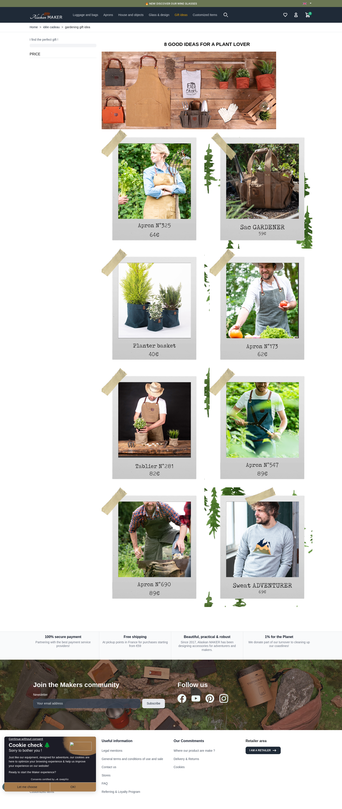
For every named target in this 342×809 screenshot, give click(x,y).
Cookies (179, 767)
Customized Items (42, 791)
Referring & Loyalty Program (121, 791)
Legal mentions (112, 750)
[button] (226, 15)
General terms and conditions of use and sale (132, 759)
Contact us (109, 767)
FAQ (105, 783)
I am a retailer (263, 750)
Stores (106, 775)
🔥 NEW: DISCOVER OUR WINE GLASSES (171, 3)
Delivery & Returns (186, 759)
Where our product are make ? (194, 750)
